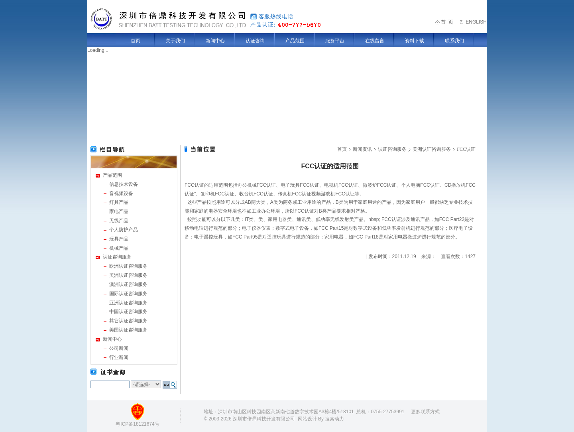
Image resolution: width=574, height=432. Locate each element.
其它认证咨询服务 (128, 321)
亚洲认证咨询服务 (128, 303)
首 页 (447, 22)
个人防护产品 (123, 230)
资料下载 (414, 40)
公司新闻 (118, 348)
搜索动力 (334, 419)
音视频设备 (121, 193)
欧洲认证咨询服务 (128, 266)
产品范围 (295, 40)
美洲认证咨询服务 (128, 275)
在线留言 (374, 40)
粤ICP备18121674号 (137, 424)
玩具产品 (118, 239)
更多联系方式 (425, 411)
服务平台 (334, 40)
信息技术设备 (123, 184)
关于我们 (175, 40)
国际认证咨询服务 (128, 293)
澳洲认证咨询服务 (128, 284)
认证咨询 (255, 40)
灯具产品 (118, 202)
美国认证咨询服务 (128, 330)
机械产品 (118, 248)
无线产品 (118, 220)
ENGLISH (476, 22)
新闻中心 (215, 40)
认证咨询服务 (117, 257)
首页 (135, 40)
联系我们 (454, 40)
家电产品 (118, 211)
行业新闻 (118, 357)
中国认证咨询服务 (128, 311)
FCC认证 (466, 149)
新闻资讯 (362, 149)
